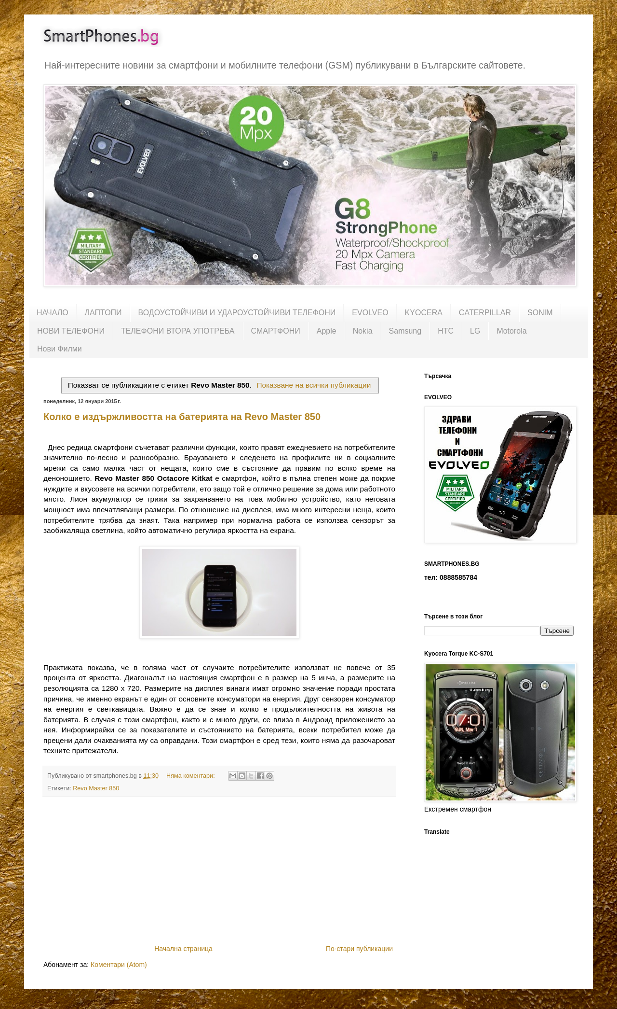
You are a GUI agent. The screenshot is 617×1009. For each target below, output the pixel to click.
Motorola (511, 331)
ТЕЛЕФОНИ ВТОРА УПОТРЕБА (178, 331)
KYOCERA (424, 312)
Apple (326, 331)
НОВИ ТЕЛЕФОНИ (71, 331)
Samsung (405, 331)
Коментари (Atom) (119, 964)
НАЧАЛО (52, 312)
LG (475, 331)
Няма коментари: (191, 775)
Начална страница (183, 949)
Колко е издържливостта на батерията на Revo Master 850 (182, 416)
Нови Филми (59, 349)
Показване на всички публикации (313, 385)
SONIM (539, 312)
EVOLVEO (370, 312)
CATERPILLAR (485, 312)
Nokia (363, 331)
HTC (446, 331)
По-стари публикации (359, 949)
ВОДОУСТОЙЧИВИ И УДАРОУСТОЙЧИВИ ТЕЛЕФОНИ (237, 312)
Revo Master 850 (96, 788)
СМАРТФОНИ (275, 331)
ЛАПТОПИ (103, 312)
